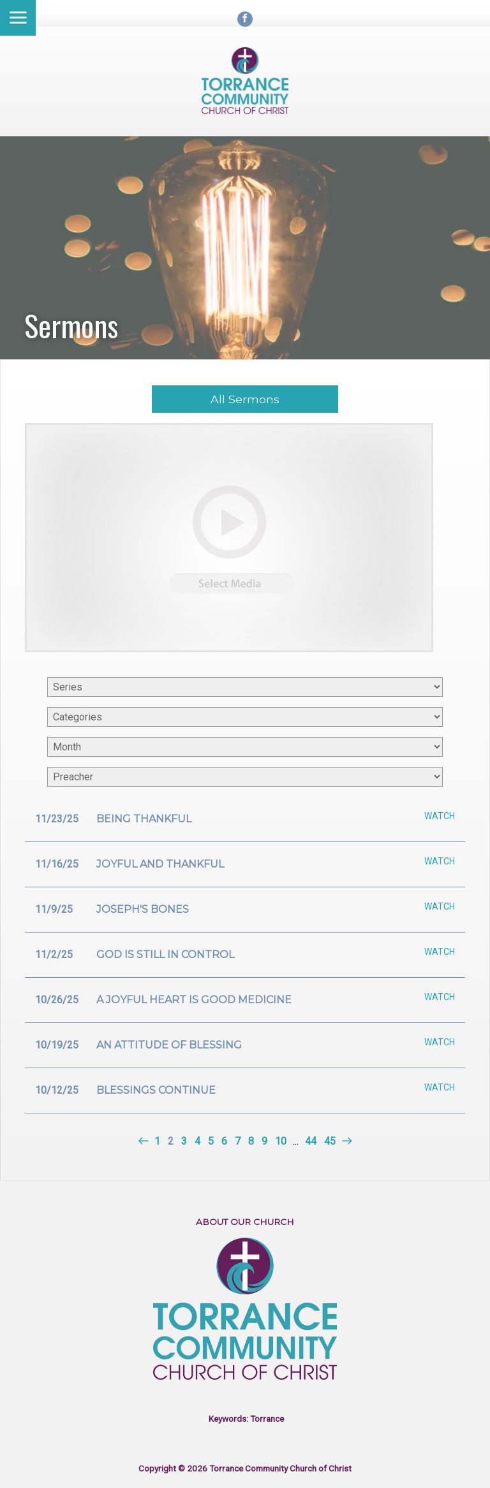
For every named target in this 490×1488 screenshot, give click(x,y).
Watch (439, 816)
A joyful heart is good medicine (194, 1000)
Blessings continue (156, 1090)
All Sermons (245, 399)
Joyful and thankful (160, 864)
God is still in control (165, 954)
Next (345, 1141)
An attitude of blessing (169, 1045)
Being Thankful (143, 819)
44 (310, 1141)
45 (330, 1141)
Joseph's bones (142, 909)
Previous (144, 1141)
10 (280, 1141)
